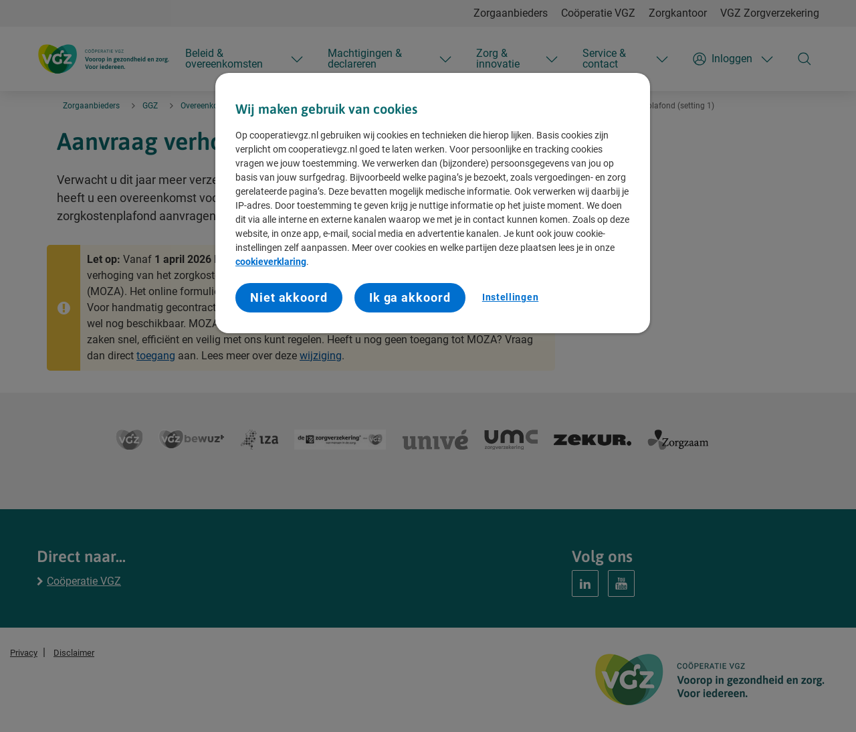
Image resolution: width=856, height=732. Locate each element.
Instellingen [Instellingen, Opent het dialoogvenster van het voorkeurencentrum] (510, 297)
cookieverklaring (270, 261)
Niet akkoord (289, 297)
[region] (432, 203)
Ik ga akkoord (410, 297)
